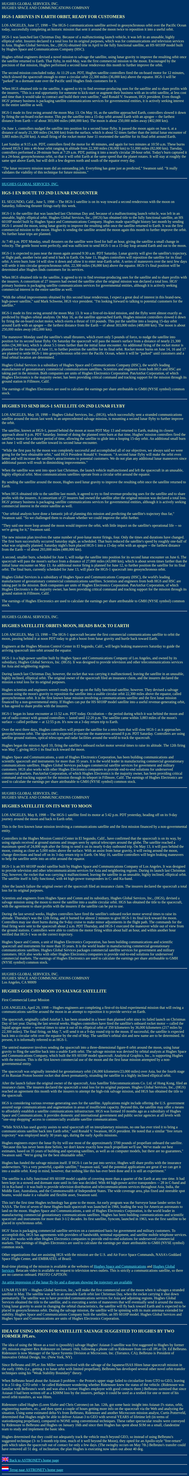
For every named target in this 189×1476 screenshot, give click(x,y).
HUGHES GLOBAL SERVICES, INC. (30, 184)
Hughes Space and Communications (120, 1266)
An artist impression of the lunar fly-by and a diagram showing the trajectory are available (67, 1282)
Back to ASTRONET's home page (30, 1460)
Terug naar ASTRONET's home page (32, 1470)
